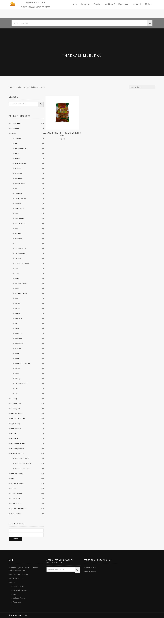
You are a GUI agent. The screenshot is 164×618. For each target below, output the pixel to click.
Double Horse (20, 223)
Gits (16, 228)
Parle (17, 328)
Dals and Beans (17, 413)
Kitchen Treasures (22, 263)
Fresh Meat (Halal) (17, 443)
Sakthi (17, 368)
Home (74, 4)
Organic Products (17, 483)
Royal (17, 358)
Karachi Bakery (21, 253)
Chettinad (18, 193)
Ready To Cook (16, 493)
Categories (85, 4)
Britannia (18, 178)
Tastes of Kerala (21, 383)
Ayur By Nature (20, 163)
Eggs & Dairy (15, 423)
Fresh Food (15, 433)
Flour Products (16, 428)
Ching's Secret (20, 198)
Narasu (17, 308)
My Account (123, 4)
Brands (97, 4)
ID (15, 243)
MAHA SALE (110, 4)
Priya (17, 353)
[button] (97, 4)
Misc (12, 478)
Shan (17, 373)
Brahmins (18, 173)
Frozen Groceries (17, 453)
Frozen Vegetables (22, 468)
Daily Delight (19, 208)
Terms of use (90, 567)
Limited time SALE (17, 578)
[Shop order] (142, 87)
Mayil (17, 288)
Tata (16, 388)
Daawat (18, 203)
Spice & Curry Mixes (18, 508)
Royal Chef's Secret (22, 363)
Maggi (17, 278)
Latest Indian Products (19, 574)
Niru (16, 323)
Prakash (18, 348)
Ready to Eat (15, 498)
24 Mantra (19, 138)
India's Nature (20, 248)
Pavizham (18, 333)
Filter (15, 539)
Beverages (15, 128)
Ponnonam (19, 343)
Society (17, 378)
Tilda (16, 393)
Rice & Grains (16, 503)
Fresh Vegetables (17, 448)
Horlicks (18, 233)
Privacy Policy (90, 571)
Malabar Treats (21, 283)
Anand (17, 158)
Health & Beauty (17, 473)
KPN (16, 268)
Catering (14, 398)
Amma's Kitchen (21, 148)
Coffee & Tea (16, 403)
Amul (17, 153)
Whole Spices (16, 513)
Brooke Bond (20, 183)
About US (137, 4)
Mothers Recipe (21, 293)
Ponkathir (18, 338)
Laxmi (17, 273)
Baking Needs (16, 123)
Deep (17, 213)
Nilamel (17, 313)
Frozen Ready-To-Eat (23, 463)
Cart (148, 4)
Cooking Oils (15, 408)
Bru (16, 188)
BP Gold (18, 168)
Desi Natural (19, 218)
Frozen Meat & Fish (22, 458)
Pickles (13, 488)
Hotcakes (18, 238)
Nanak (17, 303)
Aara (16, 143)
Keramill (18, 258)
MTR (16, 298)
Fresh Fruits (15, 438)
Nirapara (18, 318)
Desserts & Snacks (18, 418)
